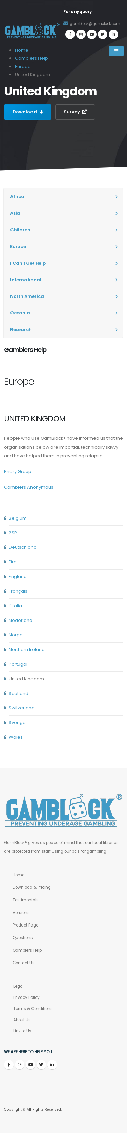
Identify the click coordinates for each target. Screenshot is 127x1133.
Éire (13, 562)
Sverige (17, 722)
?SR (13, 532)
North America (27, 296)
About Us (22, 1020)
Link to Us (22, 1031)
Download (28, 112)
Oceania (20, 313)
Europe (23, 66)
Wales (16, 737)
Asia (15, 213)
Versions (21, 912)
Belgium (18, 518)
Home (18, 875)
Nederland (21, 620)
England (18, 576)
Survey (75, 112)
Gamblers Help (27, 950)
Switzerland (22, 708)
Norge (16, 635)
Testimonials (26, 900)
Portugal (18, 664)
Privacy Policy (26, 997)
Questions (23, 937)
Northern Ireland (27, 649)
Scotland (18, 693)
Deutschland (23, 547)
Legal (18, 986)
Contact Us (24, 963)
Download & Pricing (32, 887)
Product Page (25, 925)
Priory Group (17, 471)
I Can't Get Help (28, 263)
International (25, 279)
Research (20, 329)
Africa (17, 196)
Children (20, 230)
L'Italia (15, 606)
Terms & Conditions (33, 1008)
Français (18, 591)
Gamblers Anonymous (29, 487)
